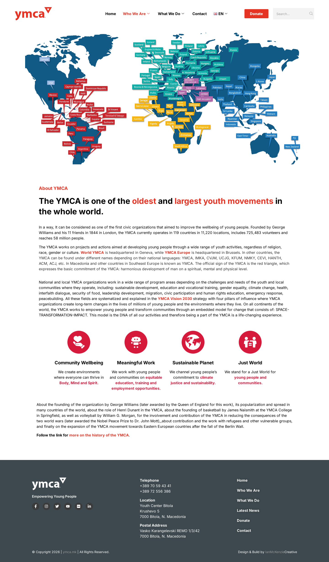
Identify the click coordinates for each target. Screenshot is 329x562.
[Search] (290, 13)
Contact (200, 13)
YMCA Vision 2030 (175, 298)
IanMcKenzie (281, 552)
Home (111, 13)
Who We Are (136, 13)
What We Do (171, 13)
